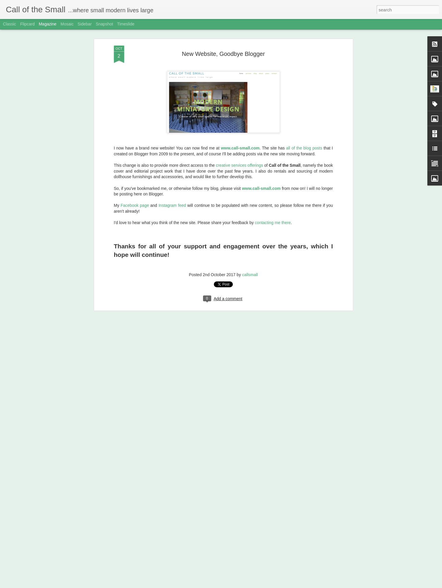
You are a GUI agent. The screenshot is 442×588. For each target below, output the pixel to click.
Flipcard (27, 24)
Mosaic (66, 24)
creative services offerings (239, 140)
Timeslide (125, 24)
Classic (9, 24)
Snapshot (104, 24)
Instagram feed (172, 180)
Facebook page (135, 180)
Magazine (48, 24)
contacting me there (273, 197)
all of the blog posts (304, 123)
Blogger (239, 585)
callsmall (250, 249)
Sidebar (85, 24)
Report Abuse (256, 585)
